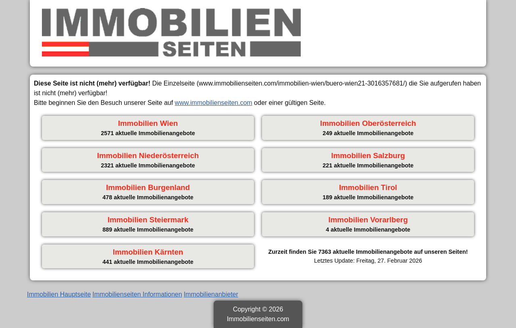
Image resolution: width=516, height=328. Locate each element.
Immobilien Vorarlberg (368, 219)
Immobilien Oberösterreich (368, 123)
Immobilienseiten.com (258, 318)
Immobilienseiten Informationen (137, 294)
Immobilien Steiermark (148, 219)
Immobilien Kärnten (148, 252)
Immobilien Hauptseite (59, 294)
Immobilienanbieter (211, 294)
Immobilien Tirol (368, 187)
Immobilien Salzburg (368, 155)
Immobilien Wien (148, 123)
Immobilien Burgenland (148, 187)
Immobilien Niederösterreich (148, 155)
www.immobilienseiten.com (213, 102)
